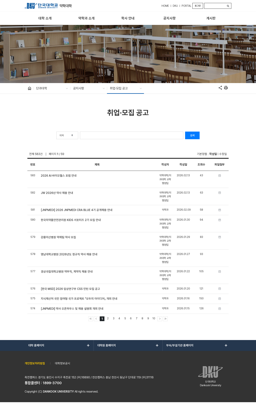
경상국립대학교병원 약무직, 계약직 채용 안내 (67, 271)
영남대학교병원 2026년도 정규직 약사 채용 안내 (69, 254)
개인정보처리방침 (35, 363)
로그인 (198, 5)
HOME (165, 5)
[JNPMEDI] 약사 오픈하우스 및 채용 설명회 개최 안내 (72, 308)
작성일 (213, 154)
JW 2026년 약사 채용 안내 (57, 193)
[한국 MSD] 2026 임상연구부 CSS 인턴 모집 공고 (70, 289)
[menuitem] (45, 18)
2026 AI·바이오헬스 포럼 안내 (59, 175)
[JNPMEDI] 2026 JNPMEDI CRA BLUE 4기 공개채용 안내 (76, 210)
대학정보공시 (62, 363)
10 (153, 318)
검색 (192, 135)
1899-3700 (52, 383)
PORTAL (186, 5)
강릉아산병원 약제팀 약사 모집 (58, 237)
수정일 (223, 154)
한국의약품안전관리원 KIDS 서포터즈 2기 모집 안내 (71, 220)
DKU (175, 5)
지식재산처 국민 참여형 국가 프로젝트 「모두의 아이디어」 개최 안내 (79, 298)
